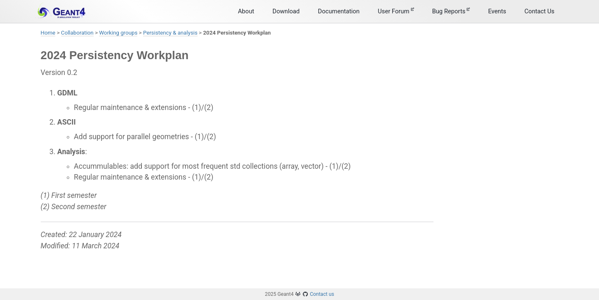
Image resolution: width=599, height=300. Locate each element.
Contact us (322, 294)
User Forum (395, 11)
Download (286, 11)
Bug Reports (451, 11)
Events (497, 11)
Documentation (338, 11)
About (246, 11)
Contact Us (539, 11)
